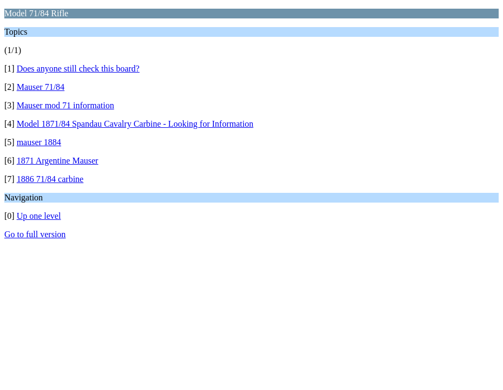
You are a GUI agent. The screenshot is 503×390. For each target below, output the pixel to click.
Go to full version (35, 234)
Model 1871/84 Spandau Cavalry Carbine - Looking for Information (135, 123)
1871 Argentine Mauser (58, 160)
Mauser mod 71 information (65, 105)
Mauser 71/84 (40, 87)
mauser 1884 (39, 142)
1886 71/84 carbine (50, 179)
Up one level (39, 215)
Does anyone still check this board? (78, 68)
